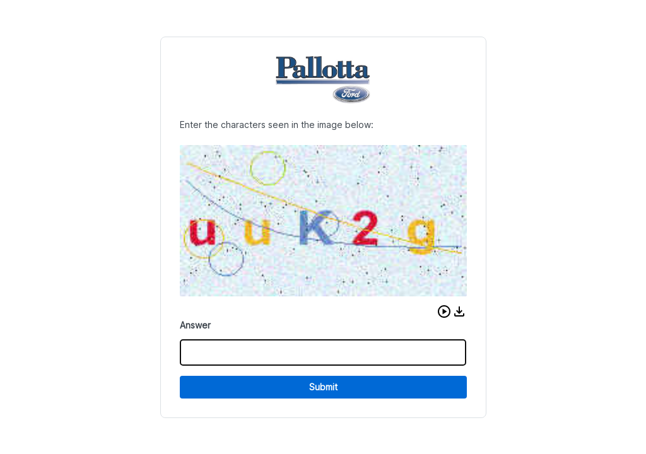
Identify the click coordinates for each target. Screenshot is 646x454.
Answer (195, 325)
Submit (323, 386)
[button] (444, 311)
